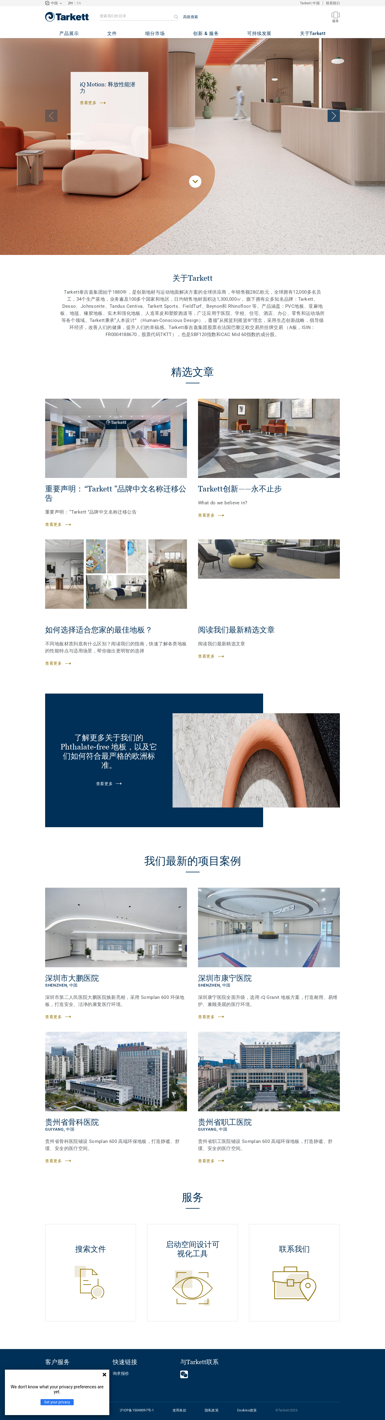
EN (79, 3)
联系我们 (333, 3)
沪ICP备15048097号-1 (137, 1410)
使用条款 (179, 1410)
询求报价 (121, 1373)
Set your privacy (57, 1402)
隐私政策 (212, 1410)
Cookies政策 (247, 1410)
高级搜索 (190, 17)
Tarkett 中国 (310, 3)
